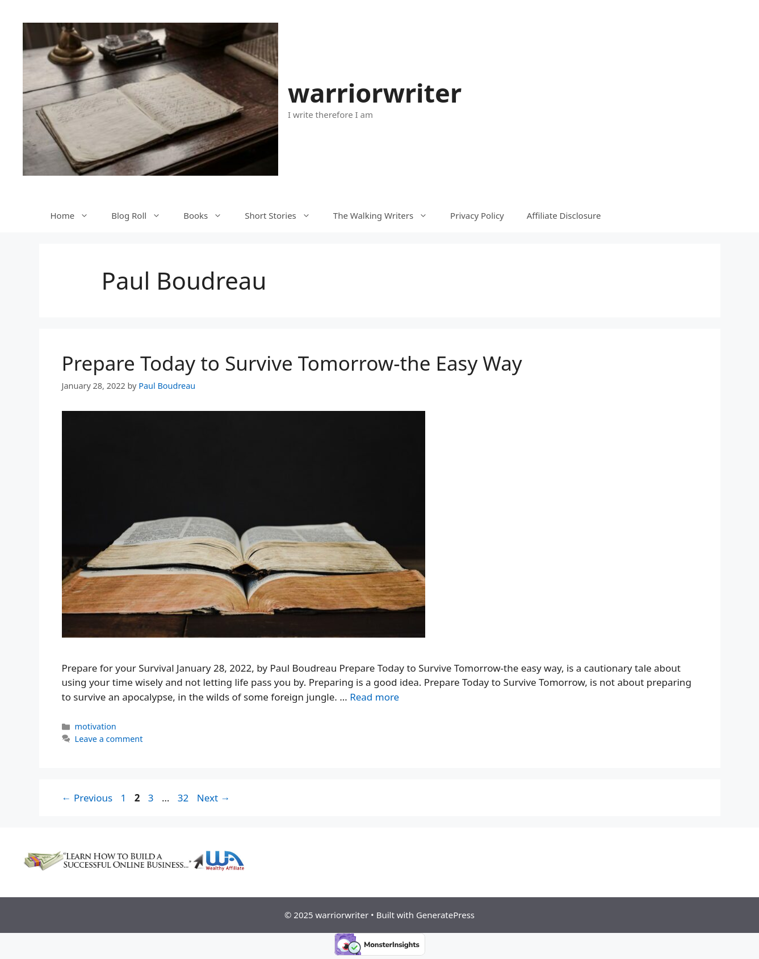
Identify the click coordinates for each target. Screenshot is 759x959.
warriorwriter (375, 92)
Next (213, 797)
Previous (87, 797)
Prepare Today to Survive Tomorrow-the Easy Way (292, 363)
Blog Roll (141, 215)
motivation (95, 726)
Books (208, 215)
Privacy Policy (477, 215)
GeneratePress (445, 914)
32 (184, 797)
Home (75, 215)
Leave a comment (109, 738)
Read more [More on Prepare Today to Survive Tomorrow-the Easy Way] (374, 696)
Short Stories (283, 215)
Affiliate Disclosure (564, 215)
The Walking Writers (386, 215)
